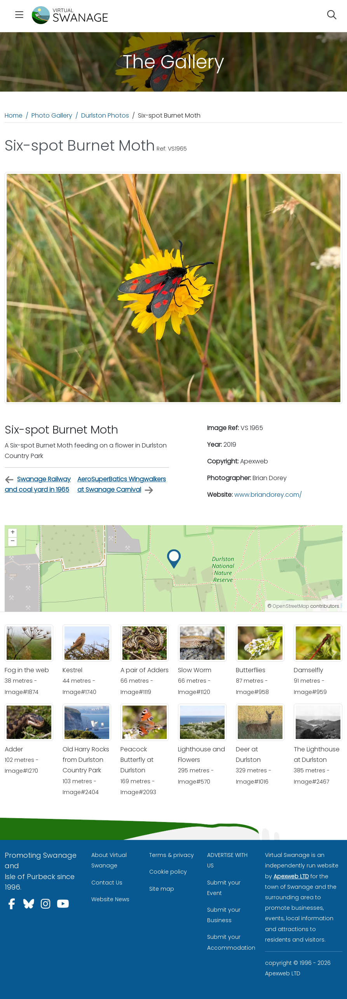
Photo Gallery (51, 115)
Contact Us (106, 882)
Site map (161, 889)
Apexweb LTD (291, 876)
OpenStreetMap (291, 606)
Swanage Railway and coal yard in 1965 (38, 484)
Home (14, 115)
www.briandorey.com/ (268, 494)
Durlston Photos (105, 115)
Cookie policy (168, 872)
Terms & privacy (171, 855)
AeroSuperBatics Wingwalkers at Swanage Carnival (121, 485)
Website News (110, 899)
